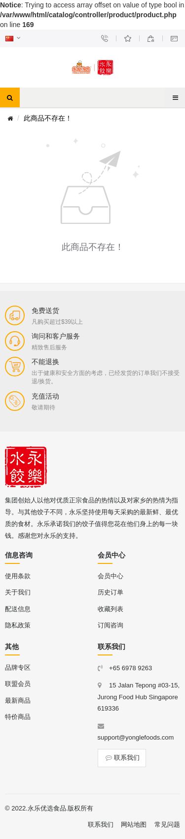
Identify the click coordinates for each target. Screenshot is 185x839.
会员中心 (110, 576)
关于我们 (18, 592)
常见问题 (167, 824)
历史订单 (110, 592)
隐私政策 (18, 625)
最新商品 (18, 700)
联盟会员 (18, 683)
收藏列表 (110, 609)
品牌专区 (18, 667)
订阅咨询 (110, 625)
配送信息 (18, 609)
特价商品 (18, 716)
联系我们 (122, 757)
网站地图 (134, 824)
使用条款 (18, 576)
